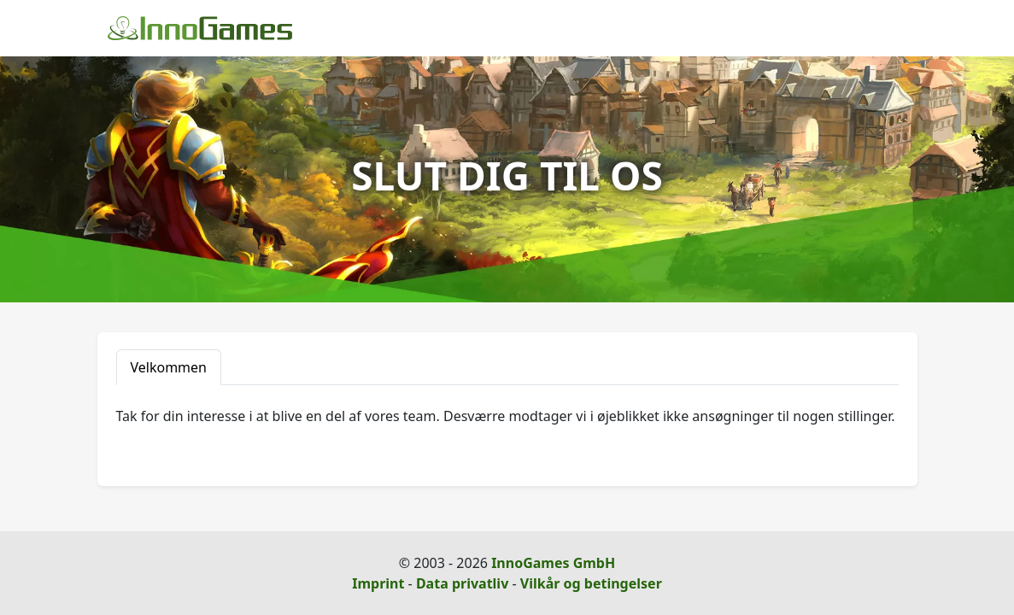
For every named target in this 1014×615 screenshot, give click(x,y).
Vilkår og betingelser (591, 583)
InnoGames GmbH (553, 563)
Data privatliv (462, 583)
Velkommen (169, 367)
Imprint (378, 583)
